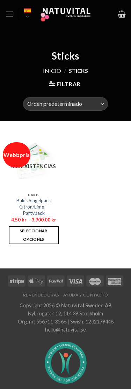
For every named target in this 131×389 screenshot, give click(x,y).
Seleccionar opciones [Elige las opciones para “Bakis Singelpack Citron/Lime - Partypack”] (34, 234)
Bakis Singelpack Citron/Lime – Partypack (33, 207)
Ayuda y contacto (85, 295)
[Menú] (9, 13)
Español (27, 14)
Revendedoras (41, 295)
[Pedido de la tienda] (65, 104)
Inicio (52, 70)
